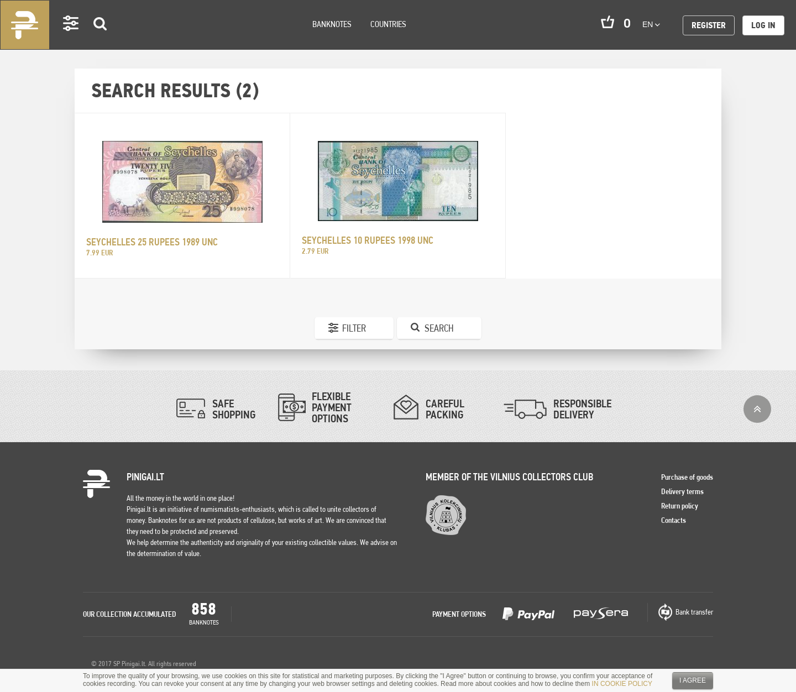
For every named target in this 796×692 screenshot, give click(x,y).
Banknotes (332, 24)
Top (757, 409)
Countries (388, 24)
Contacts (673, 520)
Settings (71, 38)
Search (100, 39)
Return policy (679, 505)
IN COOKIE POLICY (622, 684)
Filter (354, 328)
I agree (692, 680)
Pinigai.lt (25, 25)
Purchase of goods (687, 477)
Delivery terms (682, 491)
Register (709, 25)
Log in (763, 25)
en (651, 24)
